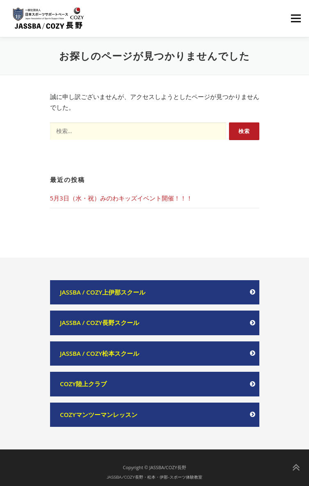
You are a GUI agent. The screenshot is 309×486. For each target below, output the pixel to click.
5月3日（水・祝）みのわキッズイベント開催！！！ (121, 198)
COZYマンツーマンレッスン (98, 414)
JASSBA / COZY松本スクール (99, 353)
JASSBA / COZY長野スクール (99, 322)
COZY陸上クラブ (83, 384)
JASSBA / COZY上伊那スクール (102, 292)
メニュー (295, 18)
